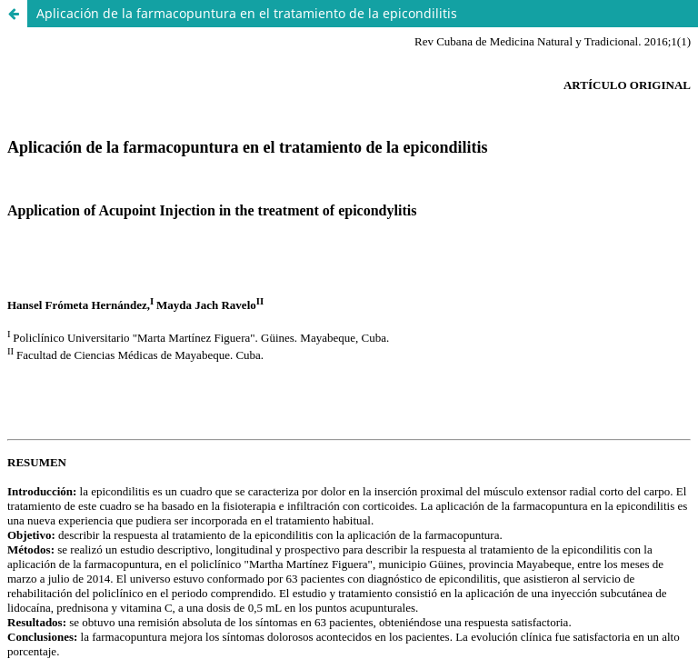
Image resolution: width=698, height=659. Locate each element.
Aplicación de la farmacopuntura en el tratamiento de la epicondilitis (246, 13)
